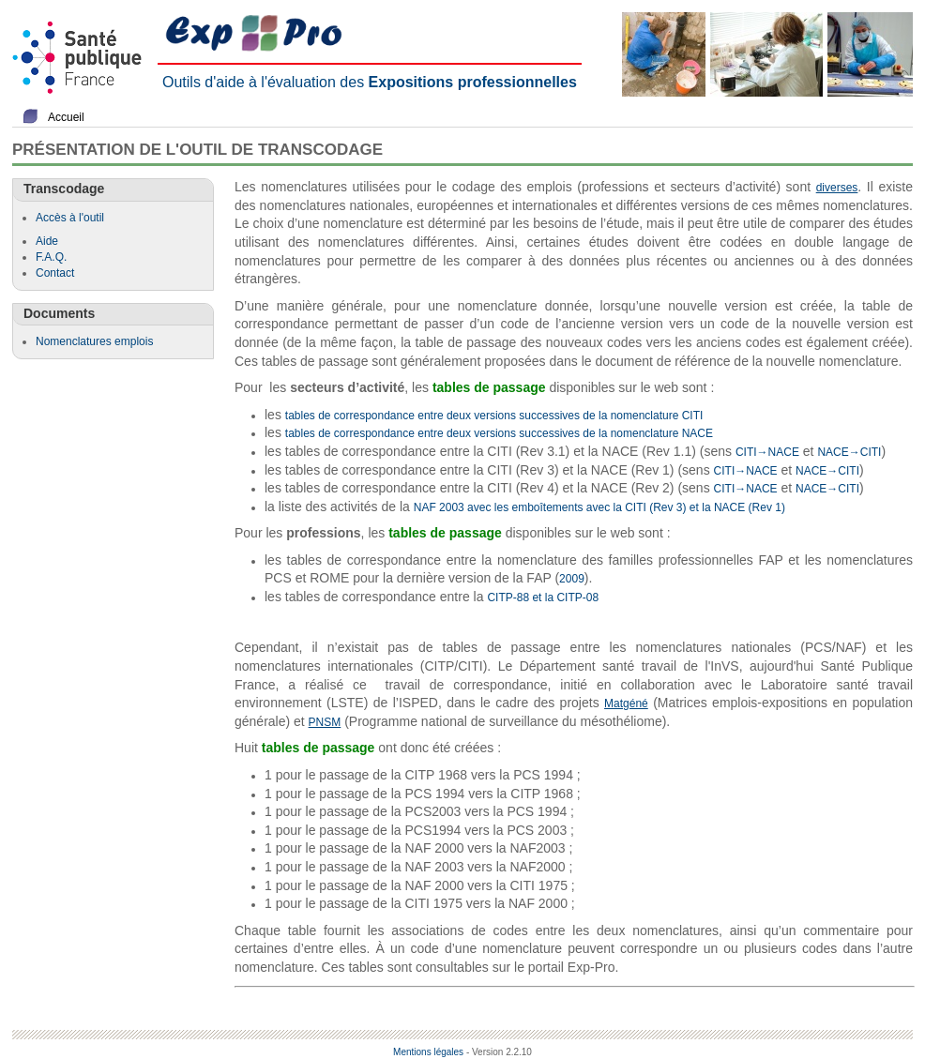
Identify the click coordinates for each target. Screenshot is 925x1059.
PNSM (325, 722)
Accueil (66, 117)
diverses (837, 187)
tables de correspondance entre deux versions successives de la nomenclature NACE (499, 433)
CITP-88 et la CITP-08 (543, 597)
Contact (55, 273)
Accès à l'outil (70, 217)
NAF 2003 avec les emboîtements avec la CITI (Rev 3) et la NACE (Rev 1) (599, 507)
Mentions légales (428, 1052)
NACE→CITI (849, 452)
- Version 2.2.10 (499, 1052)
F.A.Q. (51, 257)
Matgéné (626, 703)
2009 (571, 578)
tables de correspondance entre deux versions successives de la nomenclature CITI (494, 415)
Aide (47, 241)
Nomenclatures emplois (94, 341)
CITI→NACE (767, 452)
